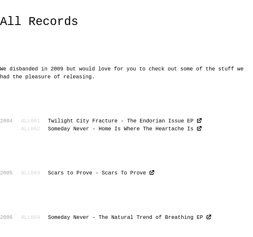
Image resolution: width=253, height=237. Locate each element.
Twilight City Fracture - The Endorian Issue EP (121, 121)
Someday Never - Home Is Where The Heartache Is (121, 129)
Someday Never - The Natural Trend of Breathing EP (125, 218)
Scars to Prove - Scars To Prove (97, 173)
